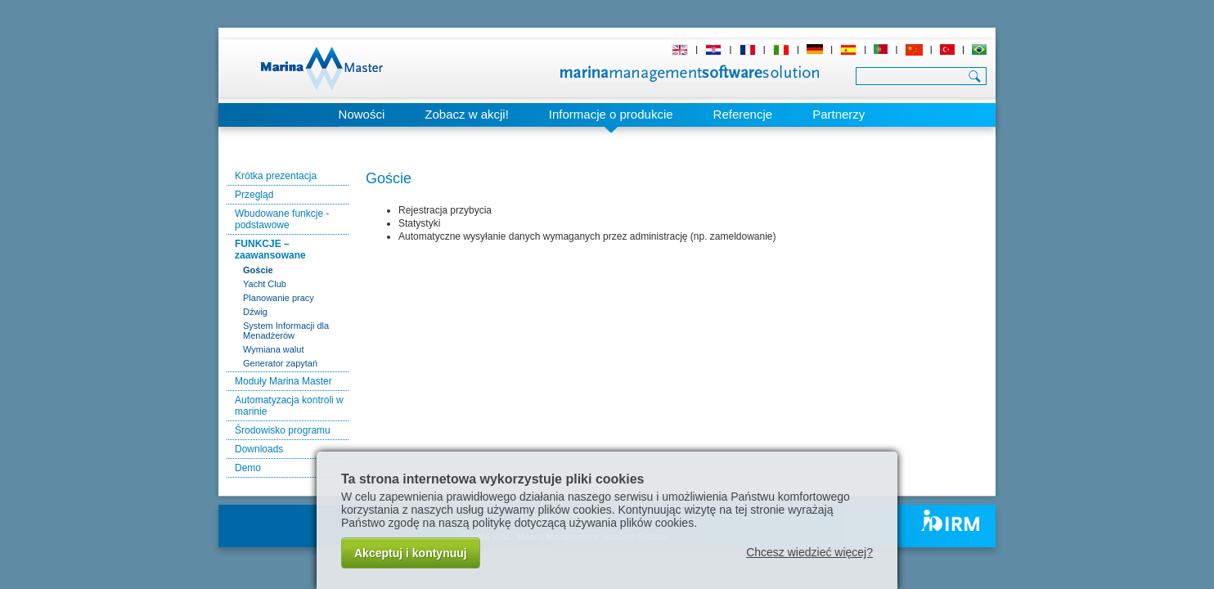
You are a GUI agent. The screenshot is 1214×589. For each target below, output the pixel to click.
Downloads (259, 449)
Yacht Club (264, 284)
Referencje (743, 114)
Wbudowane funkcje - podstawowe (282, 219)
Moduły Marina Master (283, 381)
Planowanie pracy (278, 298)
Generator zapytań (280, 363)
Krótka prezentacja (276, 176)
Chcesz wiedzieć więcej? (809, 552)
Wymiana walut (273, 349)
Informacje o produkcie (611, 114)
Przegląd (254, 194)
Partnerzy (838, 114)
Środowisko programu (282, 430)
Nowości (362, 114)
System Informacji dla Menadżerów (286, 330)
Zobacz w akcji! (467, 114)
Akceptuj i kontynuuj (410, 553)
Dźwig (255, 312)
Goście (258, 270)
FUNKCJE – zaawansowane (270, 249)
